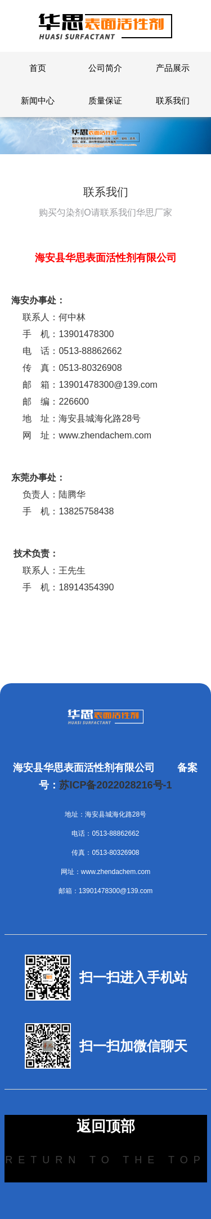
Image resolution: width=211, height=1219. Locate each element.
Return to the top (105, 1160)
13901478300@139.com (108, 384)
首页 (37, 68)
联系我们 (173, 100)
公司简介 (105, 68)
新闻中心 (38, 100)
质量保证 (105, 100)
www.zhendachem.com (105, 435)
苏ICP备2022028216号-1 (115, 785)
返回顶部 (106, 1126)
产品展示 (173, 68)
